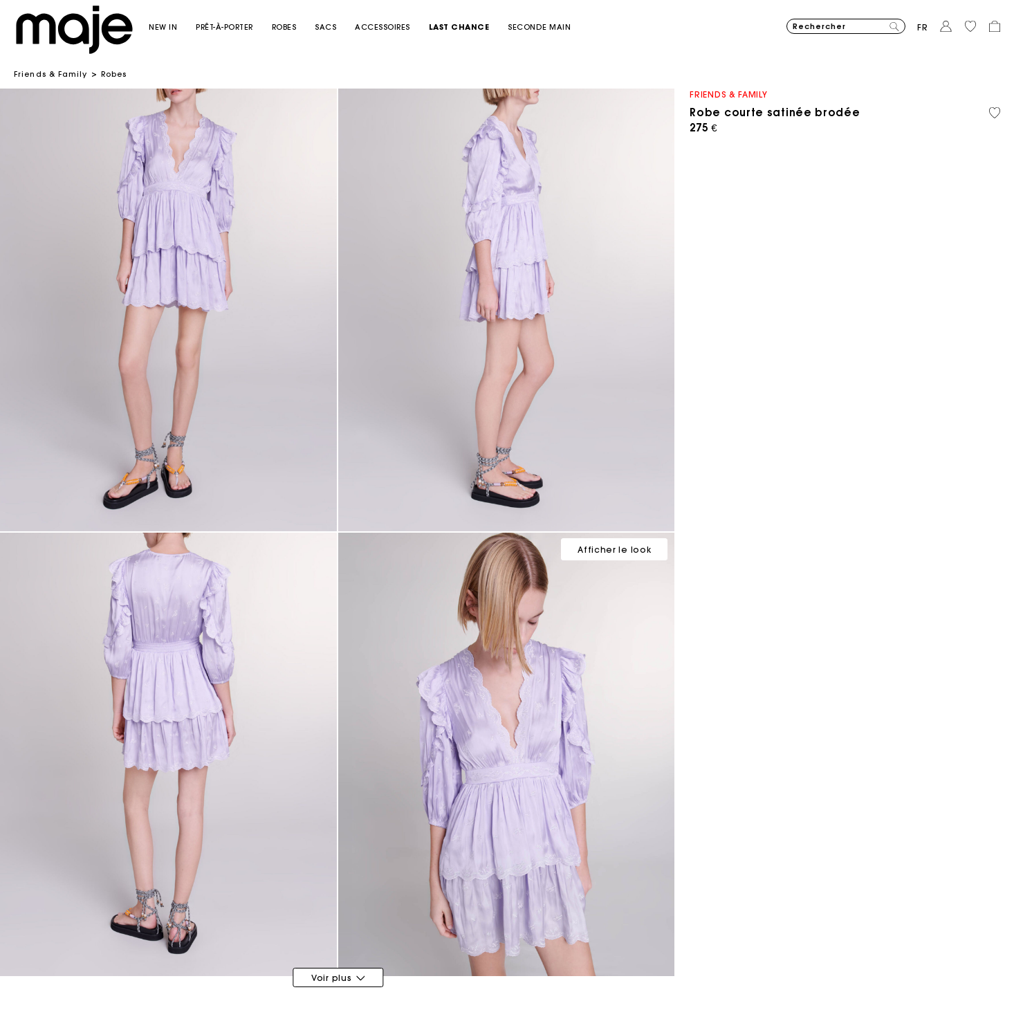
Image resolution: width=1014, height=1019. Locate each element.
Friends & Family (51, 74)
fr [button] (922, 27)
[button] (172, 27)
